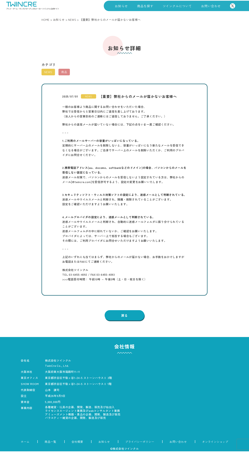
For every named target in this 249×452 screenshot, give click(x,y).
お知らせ (121, 6)
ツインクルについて (177, 6)
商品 (64, 72)
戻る (124, 315)
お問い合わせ (211, 6)
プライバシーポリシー (139, 442)
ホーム (25, 442)
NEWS (48, 72)
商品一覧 (50, 442)
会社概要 (77, 442)
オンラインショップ (215, 442)
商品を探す (145, 6)
